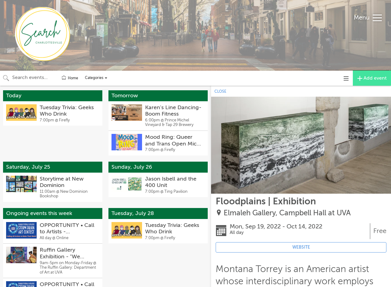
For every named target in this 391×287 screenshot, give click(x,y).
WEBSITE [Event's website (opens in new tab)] (301, 247)
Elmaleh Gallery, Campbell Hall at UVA (287, 213)
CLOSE (220, 91)
